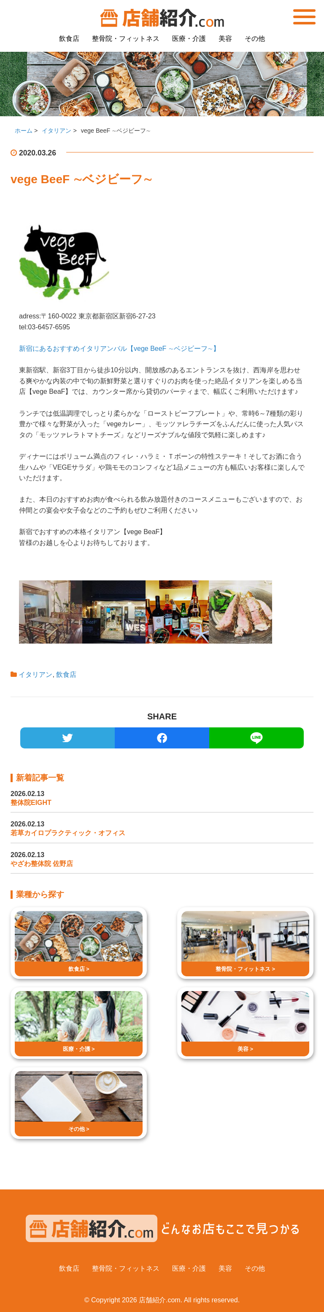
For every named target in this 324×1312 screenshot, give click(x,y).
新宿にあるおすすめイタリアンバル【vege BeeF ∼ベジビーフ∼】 (119, 348)
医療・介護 (189, 38)
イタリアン (35, 674)
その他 (255, 38)
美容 (225, 38)
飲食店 (69, 38)
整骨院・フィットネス (125, 38)
